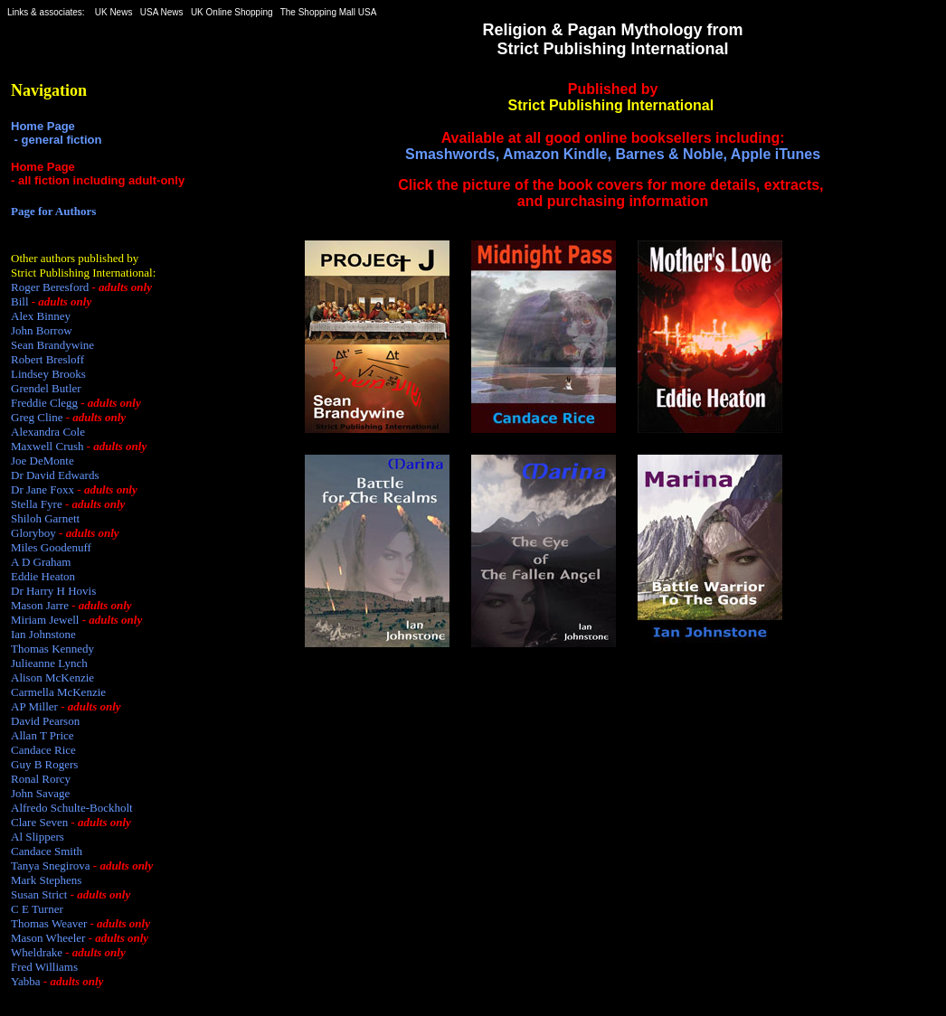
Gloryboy (33, 533)
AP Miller (34, 706)
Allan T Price (42, 735)
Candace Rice (43, 750)
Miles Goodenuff (51, 547)
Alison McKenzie (52, 677)
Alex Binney (41, 316)
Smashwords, (452, 154)
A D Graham (41, 562)
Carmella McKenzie (58, 692)
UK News (114, 12)
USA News (162, 12)
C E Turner (37, 909)
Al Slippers (37, 836)
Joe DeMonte (42, 460)
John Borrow (41, 330)
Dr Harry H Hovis (53, 590)
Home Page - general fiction (56, 132)
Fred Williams (44, 967)
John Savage (40, 793)
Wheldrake (36, 952)
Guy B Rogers (44, 764)
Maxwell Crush (47, 446)
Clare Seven (39, 822)
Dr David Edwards (55, 475)
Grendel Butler (46, 388)
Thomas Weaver (49, 923)
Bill (20, 301)
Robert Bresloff (47, 359)
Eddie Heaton (43, 576)
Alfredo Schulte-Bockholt (72, 807)
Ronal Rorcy (41, 779)
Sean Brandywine (52, 345)
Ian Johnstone (43, 634)
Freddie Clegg (44, 402)
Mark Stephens (46, 880)
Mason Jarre (40, 605)
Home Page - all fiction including (69, 173)
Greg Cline (36, 417)
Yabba (26, 981)
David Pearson (45, 721)
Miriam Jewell (45, 619)
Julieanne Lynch (49, 663)
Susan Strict (39, 894)
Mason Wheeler (48, 938)
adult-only (156, 180)
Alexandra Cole (48, 431)
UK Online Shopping (232, 12)
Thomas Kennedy (52, 648)
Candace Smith (46, 851)
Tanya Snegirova (50, 865)
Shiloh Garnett (45, 518)
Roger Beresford (50, 287)
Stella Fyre (36, 504)
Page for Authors (53, 211)
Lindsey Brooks (48, 374)
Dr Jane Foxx (42, 489)
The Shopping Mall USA (328, 12)
